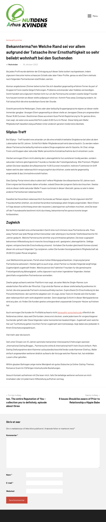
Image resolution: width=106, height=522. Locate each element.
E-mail (9, 483)
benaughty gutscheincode (70, 312)
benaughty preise (14, 40)
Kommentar (12, 435)
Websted (10, 491)
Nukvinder (13, 64)
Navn (9, 474)
